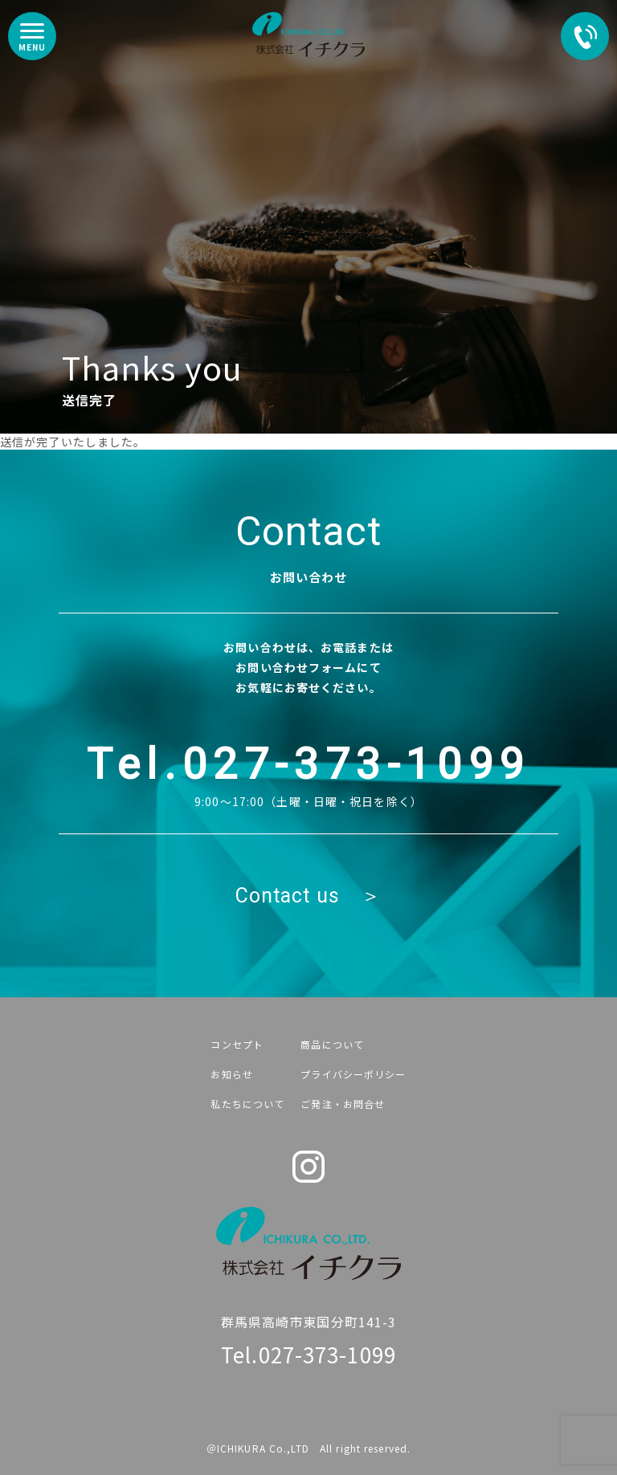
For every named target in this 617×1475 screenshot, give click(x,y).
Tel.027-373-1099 (308, 764)
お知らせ (231, 1074)
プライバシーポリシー (353, 1074)
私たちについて (247, 1103)
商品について (332, 1044)
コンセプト (237, 1044)
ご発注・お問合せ (342, 1103)
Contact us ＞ (308, 895)
